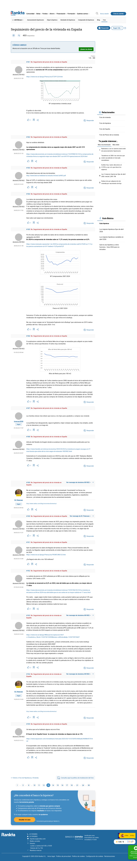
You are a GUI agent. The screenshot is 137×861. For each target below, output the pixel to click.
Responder (104, 27)
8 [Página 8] (25, 785)
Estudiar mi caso (24, 819)
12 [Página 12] (42, 785)
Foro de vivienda (105, 117)
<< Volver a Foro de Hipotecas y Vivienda (25, 777)
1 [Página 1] (14, 785)
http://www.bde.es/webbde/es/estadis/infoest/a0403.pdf (46, 175)
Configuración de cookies (94, 856)
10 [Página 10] (31, 785)
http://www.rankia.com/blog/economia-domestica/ (41, 503)
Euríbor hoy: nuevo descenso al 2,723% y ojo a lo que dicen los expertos (112, 166)
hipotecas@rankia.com (38, 838)
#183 (28, 167)
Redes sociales (35, 841)
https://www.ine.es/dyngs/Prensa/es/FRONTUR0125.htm (46, 554)
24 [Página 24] (85, 785)
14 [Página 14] (52, 785)
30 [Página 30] (91, 785)
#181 (28, 61)
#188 (28, 436)
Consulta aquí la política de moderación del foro (75, 777)
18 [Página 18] (73, 785)
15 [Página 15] (57, 785)
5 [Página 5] (19, 785)
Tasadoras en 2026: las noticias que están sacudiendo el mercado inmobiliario (113, 157)
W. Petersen (18, 499)
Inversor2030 (18, 422)
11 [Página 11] (37, 785)
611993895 (33, 834)
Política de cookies (78, 856)
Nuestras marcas (35, 850)
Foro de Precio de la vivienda (109, 134)
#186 (28, 335)
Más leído (116, 144)
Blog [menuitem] (98, 20)
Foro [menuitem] (104, 20)
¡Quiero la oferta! (86, 49)
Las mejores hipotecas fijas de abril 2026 (111, 229)
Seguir (19, 425)
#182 (28, 136)
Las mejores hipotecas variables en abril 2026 (111, 237)
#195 (28, 723)
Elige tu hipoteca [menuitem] (52, 20)
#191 (28, 542)
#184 (28, 193)
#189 (28, 482)
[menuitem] (31, 13)
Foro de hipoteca (105, 122)
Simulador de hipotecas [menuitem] (67, 20)
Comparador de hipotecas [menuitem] (86, 20)
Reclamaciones (109, 856)
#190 (28, 515)
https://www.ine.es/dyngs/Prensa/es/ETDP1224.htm (44, 76)
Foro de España (104, 128)
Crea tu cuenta (118, 14)
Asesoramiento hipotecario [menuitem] (35, 20)
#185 (28, 229)
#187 (28, 407)
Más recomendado (104, 144)
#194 (28, 673)
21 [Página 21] (79, 785)
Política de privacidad (63, 856)
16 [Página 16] (62, 785)
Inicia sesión (104, 14)
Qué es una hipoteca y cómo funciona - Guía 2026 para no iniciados (109, 246)
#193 (28, 615)
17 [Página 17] (68, 785)
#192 (28, 570)
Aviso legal (51, 856)
